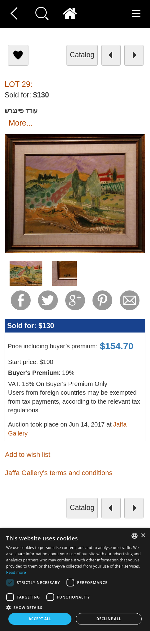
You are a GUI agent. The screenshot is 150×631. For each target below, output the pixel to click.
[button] (75, 607)
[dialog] (75, 579)
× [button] (143, 535)
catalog (82, 55)
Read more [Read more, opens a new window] (16, 572)
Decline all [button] (108, 618)
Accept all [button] (39, 618)
